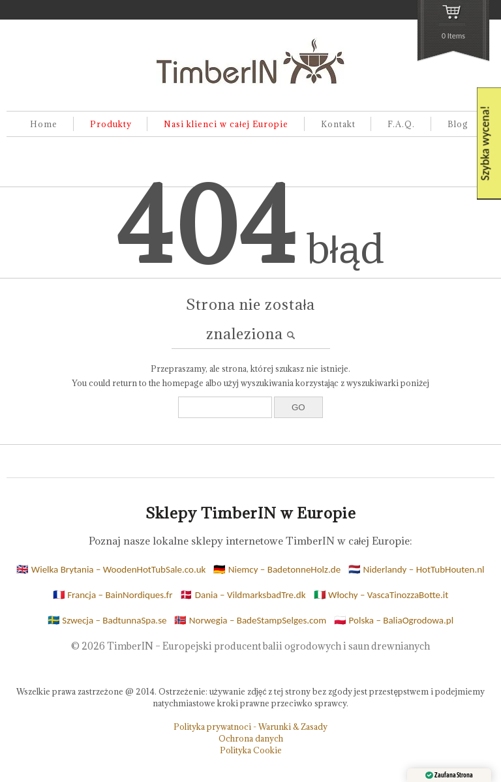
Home (43, 124)
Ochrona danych (251, 738)
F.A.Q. (401, 124)
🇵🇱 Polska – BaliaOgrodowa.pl (393, 620)
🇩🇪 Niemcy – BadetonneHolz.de (277, 569)
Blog (458, 124)
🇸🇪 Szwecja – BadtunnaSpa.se (107, 620)
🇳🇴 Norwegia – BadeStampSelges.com (250, 620)
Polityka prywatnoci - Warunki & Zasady (250, 726)
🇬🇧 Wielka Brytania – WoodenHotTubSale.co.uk (110, 569)
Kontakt (338, 124)
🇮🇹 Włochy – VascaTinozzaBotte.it (381, 595)
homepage (183, 383)
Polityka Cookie (251, 750)
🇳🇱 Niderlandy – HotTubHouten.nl (416, 569)
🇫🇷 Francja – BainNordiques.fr (113, 595)
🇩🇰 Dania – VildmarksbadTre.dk (242, 595)
